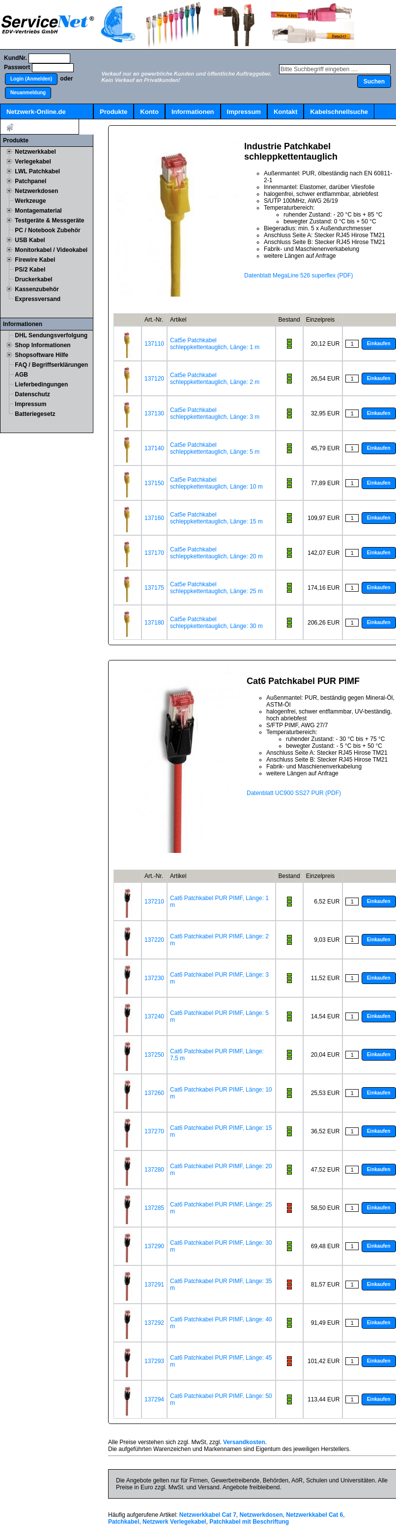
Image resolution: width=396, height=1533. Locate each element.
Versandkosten (244, 1442)
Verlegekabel (33, 161)
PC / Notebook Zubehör (47, 230)
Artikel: (39, 127)
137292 (154, 1322)
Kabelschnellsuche (339, 111)
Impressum (244, 111)
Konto (149, 111)
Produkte (113, 111)
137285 (154, 1207)
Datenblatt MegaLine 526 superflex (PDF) (298, 275)
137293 (154, 1361)
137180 (154, 622)
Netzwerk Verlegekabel (174, 1521)
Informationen (192, 111)
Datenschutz (32, 394)
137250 (154, 1054)
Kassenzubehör (36, 289)
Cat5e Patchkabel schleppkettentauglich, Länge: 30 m (216, 623)
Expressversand (37, 299)
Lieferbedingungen (41, 384)
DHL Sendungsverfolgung (51, 335)
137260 (154, 1093)
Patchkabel (123, 1521)
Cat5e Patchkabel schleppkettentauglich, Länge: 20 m (216, 553)
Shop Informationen (42, 345)
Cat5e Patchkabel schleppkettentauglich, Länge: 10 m (216, 483)
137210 (154, 901)
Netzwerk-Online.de (36, 111)
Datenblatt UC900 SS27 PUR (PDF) (294, 793)
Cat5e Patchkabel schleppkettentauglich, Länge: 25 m (216, 588)
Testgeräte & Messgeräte (49, 220)
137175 (154, 587)
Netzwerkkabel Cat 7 (207, 1514)
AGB (21, 374)
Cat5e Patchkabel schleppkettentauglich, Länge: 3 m (214, 413)
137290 (154, 1246)
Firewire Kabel (35, 259)
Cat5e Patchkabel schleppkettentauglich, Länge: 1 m (214, 344)
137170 (154, 552)
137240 (154, 1016)
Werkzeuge (30, 200)
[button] (31, 79)
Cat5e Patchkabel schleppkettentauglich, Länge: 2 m (214, 378)
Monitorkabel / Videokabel (51, 249)
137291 (154, 1284)
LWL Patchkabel (37, 171)
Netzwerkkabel (35, 151)
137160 (154, 518)
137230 (154, 978)
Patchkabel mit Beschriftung (249, 1521)
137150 (154, 483)
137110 (154, 343)
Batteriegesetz (35, 414)
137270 (154, 1131)
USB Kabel (30, 240)
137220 (154, 939)
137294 (154, 1399)
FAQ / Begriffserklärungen (51, 364)
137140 (154, 448)
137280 (154, 1169)
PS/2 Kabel (30, 269)
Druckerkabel (33, 279)
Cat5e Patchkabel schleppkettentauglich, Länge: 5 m (214, 448)
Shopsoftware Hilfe (41, 355)
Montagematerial (38, 210)
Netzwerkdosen (36, 191)
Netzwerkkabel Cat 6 (314, 1514)
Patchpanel (30, 181)
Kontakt (285, 111)
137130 (154, 413)
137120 (154, 378)
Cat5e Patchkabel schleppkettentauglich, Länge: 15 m (216, 518)
